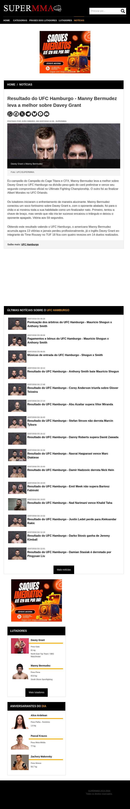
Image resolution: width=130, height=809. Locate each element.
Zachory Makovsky (41, 756)
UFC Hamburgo (30, 244)
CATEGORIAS (20, 20)
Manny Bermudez (40, 665)
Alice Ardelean (39, 715)
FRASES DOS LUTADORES (43, 20)
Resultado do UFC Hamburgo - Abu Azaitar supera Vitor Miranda (70, 404)
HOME (6, 20)
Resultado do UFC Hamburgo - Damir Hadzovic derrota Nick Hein (71, 470)
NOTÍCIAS (79, 20)
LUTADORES (65, 20)
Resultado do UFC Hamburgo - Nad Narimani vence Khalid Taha (70, 502)
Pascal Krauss (39, 736)
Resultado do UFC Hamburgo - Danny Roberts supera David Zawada (73, 437)
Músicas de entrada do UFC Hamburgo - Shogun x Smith (65, 355)
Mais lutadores (36, 692)
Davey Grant (38, 640)
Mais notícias (64, 569)
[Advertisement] (64, 275)
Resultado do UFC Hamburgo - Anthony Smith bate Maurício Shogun (73, 371)
